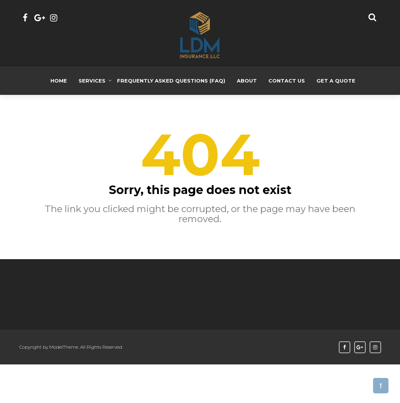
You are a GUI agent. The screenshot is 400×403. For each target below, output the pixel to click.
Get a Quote (335, 81)
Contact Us (286, 81)
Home (58, 81)
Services (92, 81)
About (247, 81)
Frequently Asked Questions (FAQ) (171, 81)
